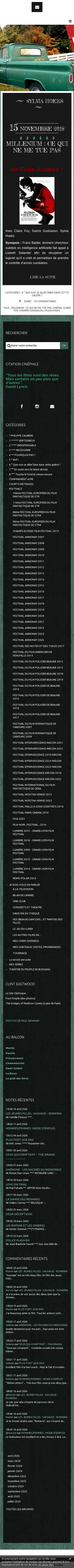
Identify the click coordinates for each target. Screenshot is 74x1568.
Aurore (10, 1290)
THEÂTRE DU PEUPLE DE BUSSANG (29, 969)
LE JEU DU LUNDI (23, 928)
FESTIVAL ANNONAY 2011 (28, 561)
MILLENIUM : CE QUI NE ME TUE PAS (37, 147)
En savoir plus (45, 1564)
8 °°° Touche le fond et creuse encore (30, 474)
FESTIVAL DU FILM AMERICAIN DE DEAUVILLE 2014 (32, 654)
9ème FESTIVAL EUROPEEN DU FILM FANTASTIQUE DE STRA (34, 523)
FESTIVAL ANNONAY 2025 (28, 639)
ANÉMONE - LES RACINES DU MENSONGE (33, 1169)
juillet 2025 (14, 1501)
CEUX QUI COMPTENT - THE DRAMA (30, 1154)
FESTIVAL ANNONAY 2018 (28, 603)
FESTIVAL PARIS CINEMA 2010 (31, 812)
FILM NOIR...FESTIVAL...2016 (29, 824)
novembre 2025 (17, 1481)
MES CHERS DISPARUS (26, 940)
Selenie (10, 1325)
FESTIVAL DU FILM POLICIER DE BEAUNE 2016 (36, 706)
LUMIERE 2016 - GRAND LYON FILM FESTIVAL (33, 842)
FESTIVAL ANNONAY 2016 (28, 591)
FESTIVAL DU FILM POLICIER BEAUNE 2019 (38, 679)
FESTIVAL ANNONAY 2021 (28, 621)
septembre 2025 (17, 1491)
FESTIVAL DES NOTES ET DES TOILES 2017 (38, 646)
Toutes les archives (20, 1509)
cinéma (57, 307)
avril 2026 (14, 1455)
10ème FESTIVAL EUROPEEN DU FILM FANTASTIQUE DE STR (35, 495)
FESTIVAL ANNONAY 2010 (28, 555)
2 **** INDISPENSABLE (22, 445)
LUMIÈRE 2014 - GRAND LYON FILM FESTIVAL (33, 870)
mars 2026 (14, 1461)
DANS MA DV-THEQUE (26, 913)
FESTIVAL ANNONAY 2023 (28, 627)
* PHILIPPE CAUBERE (21, 435)
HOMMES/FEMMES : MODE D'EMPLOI (30, 1128)
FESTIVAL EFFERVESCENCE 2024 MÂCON (37, 760)
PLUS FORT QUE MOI (20, 1139)
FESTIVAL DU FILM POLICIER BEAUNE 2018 (38, 673)
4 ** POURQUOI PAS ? (22, 455)
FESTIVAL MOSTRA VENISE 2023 (32, 800)
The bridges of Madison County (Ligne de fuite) (33, 1003)
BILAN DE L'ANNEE (23, 895)
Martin (9, 1271)
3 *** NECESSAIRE (20, 450)
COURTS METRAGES (21, 484)
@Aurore (11, 1432)
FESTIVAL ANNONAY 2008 (28, 543)
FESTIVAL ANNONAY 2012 (28, 567)
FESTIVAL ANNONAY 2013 (28, 573)
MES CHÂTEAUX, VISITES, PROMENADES (37, 947)
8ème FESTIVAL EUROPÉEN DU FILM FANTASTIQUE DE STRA (34, 514)
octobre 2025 (16, 1486)
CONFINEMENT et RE (21, 479)
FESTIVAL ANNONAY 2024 (28, 633)
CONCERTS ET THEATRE (27, 907)
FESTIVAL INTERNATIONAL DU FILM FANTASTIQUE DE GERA (34, 787)
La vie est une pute (20, 959)
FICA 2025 (19, 818)
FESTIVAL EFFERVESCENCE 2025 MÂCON (37, 766)
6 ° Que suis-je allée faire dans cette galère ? (45, 294)
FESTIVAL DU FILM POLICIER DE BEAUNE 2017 (36, 716)
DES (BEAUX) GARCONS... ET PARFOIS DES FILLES (38, 921)
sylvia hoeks (52, 310)
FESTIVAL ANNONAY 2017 (28, 597)
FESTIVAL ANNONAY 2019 (28, 609)
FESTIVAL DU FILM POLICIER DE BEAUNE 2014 (36, 687)
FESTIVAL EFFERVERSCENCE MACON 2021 (38, 742)
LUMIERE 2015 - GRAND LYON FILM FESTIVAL (33, 832)
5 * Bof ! (14, 459)
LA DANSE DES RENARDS (23, 1199)
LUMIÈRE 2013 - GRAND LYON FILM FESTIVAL (33, 861)
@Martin (11, 1394)
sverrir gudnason (31, 310)
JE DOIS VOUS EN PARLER (24, 884)
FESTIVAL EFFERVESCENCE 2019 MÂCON (37, 754)
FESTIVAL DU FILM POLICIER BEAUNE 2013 (38, 667)
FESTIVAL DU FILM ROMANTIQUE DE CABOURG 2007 (34, 725)
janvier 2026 (15, 1471)
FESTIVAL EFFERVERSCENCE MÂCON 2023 (38, 748)
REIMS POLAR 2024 (24, 878)
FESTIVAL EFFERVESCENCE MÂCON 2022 (37, 779)
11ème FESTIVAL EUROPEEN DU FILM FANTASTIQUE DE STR (35, 504)
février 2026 (15, 1465)
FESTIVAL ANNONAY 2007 (28, 537)
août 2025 (14, 1496)
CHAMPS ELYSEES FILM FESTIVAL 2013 (36, 531)
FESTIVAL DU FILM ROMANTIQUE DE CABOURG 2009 (34, 735)
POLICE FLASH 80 (17, 1240)
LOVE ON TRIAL (16, 1184)
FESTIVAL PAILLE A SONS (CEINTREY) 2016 (38, 806)
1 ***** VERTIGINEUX (22, 440)
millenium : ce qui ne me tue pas (31, 307)
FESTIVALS (15, 488)
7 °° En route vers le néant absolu (28, 469)
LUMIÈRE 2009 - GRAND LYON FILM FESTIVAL (33, 851)
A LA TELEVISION (23, 889)
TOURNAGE (20, 953)
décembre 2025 (17, 1476)
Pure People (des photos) (20, 998)
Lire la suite (42, 277)
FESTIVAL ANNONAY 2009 (28, 549)
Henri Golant (14, 1068)
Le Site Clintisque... (16, 993)
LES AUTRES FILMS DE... (27, 934)
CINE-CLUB (19, 901)
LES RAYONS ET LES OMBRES (25, 1225)
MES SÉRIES (16, 964)
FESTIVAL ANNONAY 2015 (28, 585)
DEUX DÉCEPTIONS (19, 1214)
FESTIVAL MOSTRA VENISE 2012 (32, 794)
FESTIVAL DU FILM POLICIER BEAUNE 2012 (38, 661)
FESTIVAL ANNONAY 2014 (28, 579)
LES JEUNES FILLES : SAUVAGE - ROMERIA (34, 1113)
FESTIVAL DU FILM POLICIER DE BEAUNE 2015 (36, 697)
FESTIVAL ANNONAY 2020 (28, 615)
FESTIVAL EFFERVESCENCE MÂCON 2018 (37, 772)
